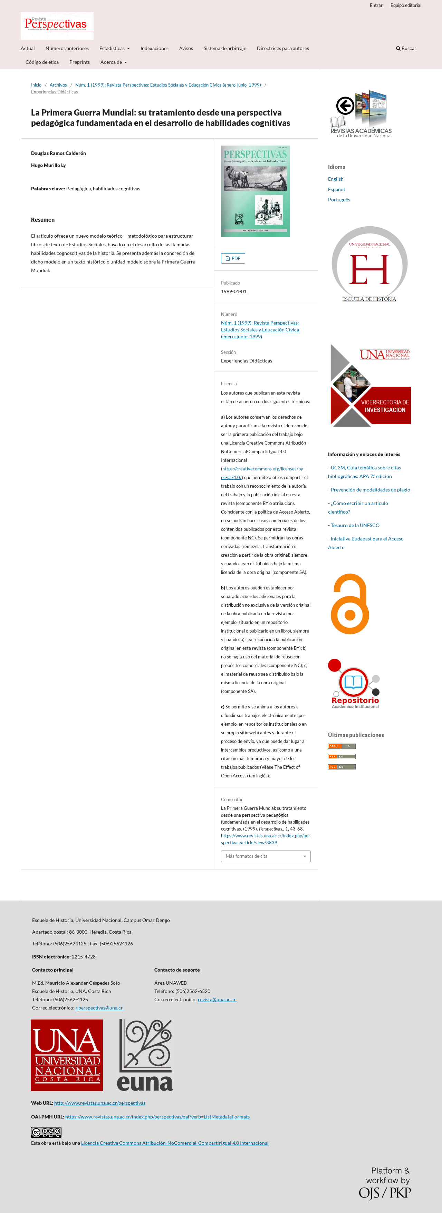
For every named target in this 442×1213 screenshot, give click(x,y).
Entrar (376, 5)
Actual (28, 48)
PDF (235, 258)
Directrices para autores (283, 48)
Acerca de (111, 62)
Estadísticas (112, 48)
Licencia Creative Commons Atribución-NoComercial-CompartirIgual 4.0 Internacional (175, 1143)
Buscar (406, 48)
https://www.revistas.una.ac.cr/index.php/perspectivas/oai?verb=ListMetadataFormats (157, 1117)
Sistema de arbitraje (225, 48)
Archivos (58, 85)
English (336, 179)
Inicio (36, 85)
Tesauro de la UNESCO (355, 525)
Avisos (186, 48)
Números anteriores (67, 48)
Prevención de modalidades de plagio (370, 490)
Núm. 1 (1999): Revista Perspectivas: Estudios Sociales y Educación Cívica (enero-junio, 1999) (168, 85)
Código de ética (42, 62)
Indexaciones (155, 48)
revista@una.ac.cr (217, 999)
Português (339, 199)
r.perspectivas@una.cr (100, 1008)
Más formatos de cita (247, 856)
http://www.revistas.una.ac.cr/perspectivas (99, 1103)
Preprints (79, 62)
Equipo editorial (406, 5)
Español (336, 189)
